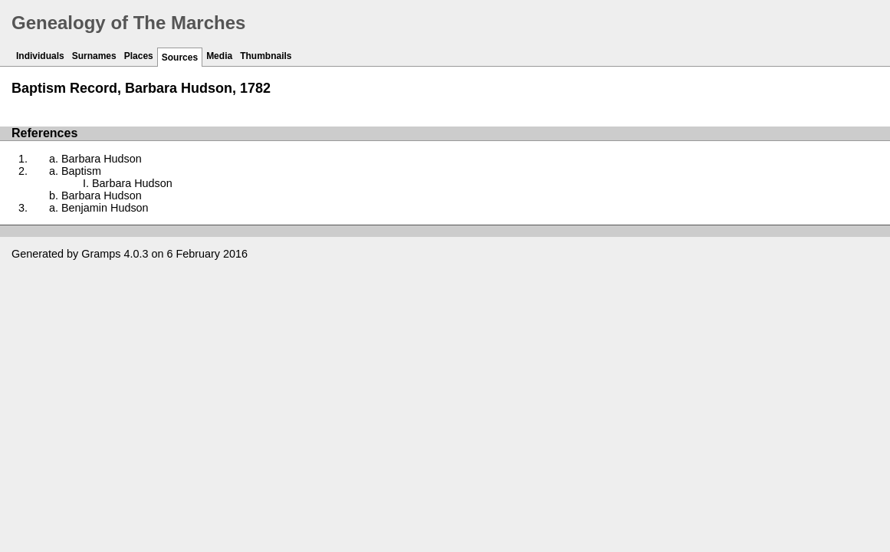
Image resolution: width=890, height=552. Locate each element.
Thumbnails (265, 56)
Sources (180, 57)
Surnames (94, 56)
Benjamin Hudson (105, 208)
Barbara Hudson (101, 159)
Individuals (40, 56)
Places (138, 56)
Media (219, 56)
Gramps (100, 254)
